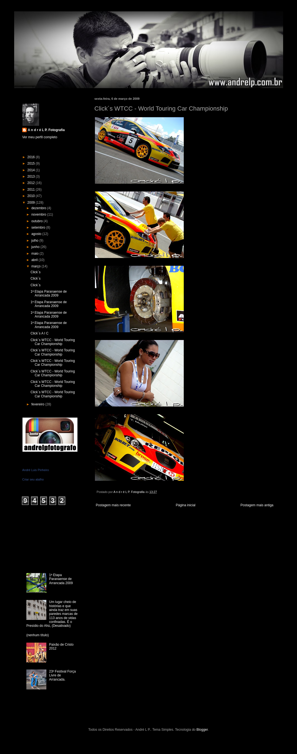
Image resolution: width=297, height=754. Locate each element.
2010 (31, 196)
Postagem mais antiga (256, 505)
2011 (31, 189)
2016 (31, 157)
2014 (31, 170)
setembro (38, 227)
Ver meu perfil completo (39, 137)
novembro (39, 214)
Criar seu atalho (33, 479)
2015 (31, 163)
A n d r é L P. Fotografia (46, 130)
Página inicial (185, 505)
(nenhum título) (37, 635)
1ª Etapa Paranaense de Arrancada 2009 (49, 293)
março (36, 266)
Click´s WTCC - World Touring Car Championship (53, 342)
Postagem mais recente (113, 505)
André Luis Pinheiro (35, 470)
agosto (36, 234)
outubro (37, 221)
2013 (31, 176)
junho (36, 247)
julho (35, 240)
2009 (31, 203)
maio (35, 253)
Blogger (202, 730)
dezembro (39, 208)
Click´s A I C (40, 333)
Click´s (36, 272)
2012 (31, 183)
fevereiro (38, 404)
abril (35, 260)
